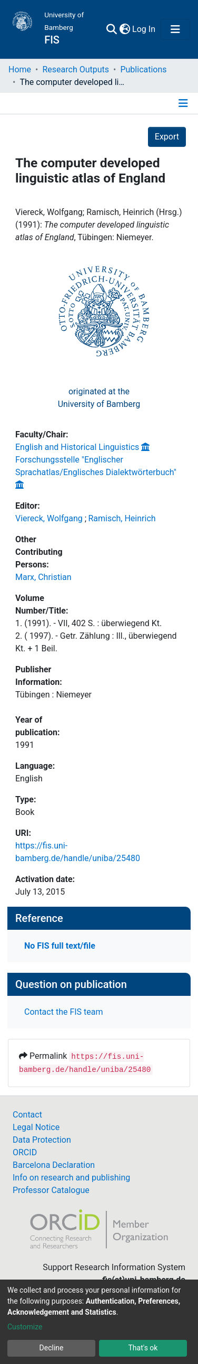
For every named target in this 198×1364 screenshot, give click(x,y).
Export (167, 137)
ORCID (25, 1152)
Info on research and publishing (71, 1178)
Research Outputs (75, 69)
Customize (24, 1327)
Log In (144, 29)
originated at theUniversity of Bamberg (99, 397)
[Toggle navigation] (175, 29)
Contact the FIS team (63, 1012)
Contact (27, 1115)
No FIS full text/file (59, 946)
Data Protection (42, 1140)
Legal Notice (36, 1127)
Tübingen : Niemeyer (53, 695)
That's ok (143, 1348)
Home (19, 69)
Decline (51, 1348)
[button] (124, 29)
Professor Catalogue (51, 1190)
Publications (143, 69)
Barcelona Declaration (54, 1165)
